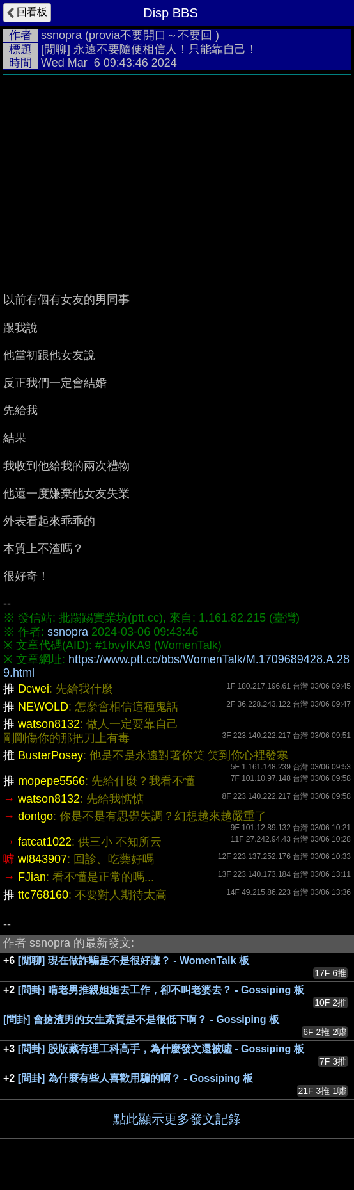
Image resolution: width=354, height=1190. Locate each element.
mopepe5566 (51, 781)
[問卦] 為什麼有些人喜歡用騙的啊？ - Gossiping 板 (135, 1078)
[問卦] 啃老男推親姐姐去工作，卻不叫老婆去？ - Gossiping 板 (161, 990)
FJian (32, 877)
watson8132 (49, 724)
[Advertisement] (177, 177)
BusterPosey (50, 755)
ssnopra (61, 35)
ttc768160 (43, 894)
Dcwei (33, 688)
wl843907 (42, 859)
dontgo (35, 816)
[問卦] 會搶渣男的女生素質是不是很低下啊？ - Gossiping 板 (141, 1019)
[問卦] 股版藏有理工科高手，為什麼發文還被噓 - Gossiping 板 (161, 1048)
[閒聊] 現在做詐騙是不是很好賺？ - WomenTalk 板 (133, 960)
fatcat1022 (45, 841)
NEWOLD (43, 706)
